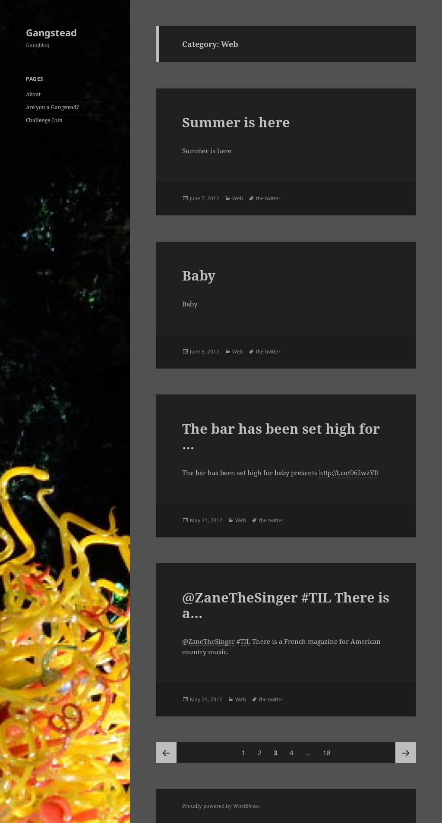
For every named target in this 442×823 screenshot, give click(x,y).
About (33, 94)
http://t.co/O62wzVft (349, 472)
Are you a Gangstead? (52, 107)
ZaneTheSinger (211, 641)
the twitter (268, 198)
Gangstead (51, 32)
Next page (405, 752)
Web (237, 198)
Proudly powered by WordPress (220, 806)
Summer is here (236, 122)
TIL (245, 641)
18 (329, 749)
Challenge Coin (44, 120)
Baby (198, 275)
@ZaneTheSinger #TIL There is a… (285, 605)
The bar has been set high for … (281, 436)
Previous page (166, 752)
